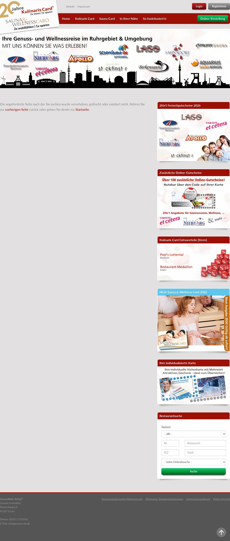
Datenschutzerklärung (198, 499)
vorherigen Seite (16, 110)
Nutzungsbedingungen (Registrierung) (122, 499)
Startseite (82, 110)
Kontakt (70, 6)
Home (66, 18)
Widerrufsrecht (221, 499)
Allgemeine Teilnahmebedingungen (164, 499)
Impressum (84, 6)
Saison (166, 427)
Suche (193, 471)
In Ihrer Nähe (129, 18)
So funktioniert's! (155, 18)
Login (199, 6)
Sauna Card (107, 18)
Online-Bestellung (212, 18)
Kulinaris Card (84, 18)
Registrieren (219, 6)
